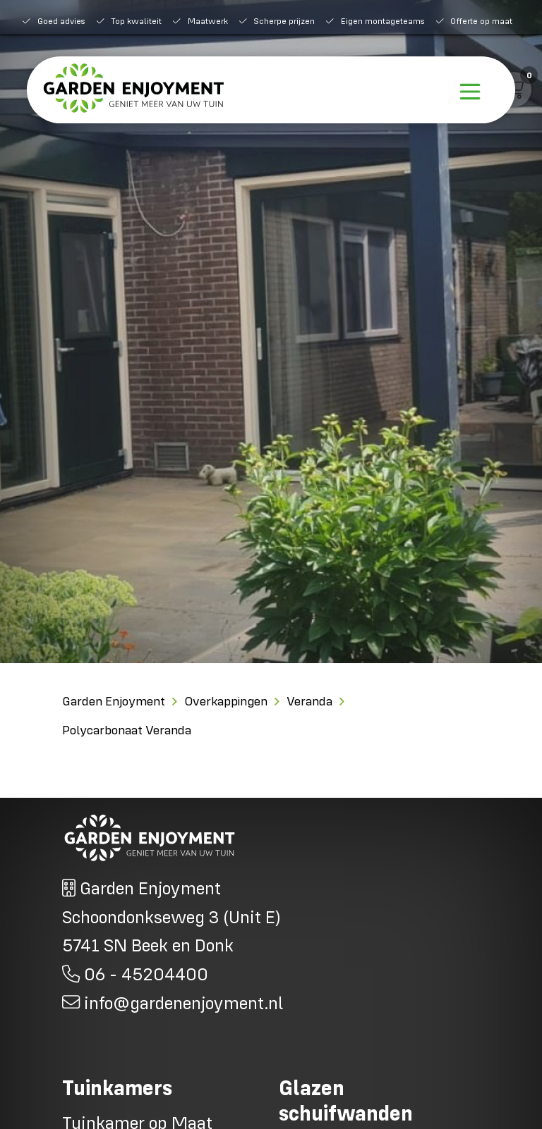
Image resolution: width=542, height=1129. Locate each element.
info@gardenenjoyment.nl (181, 1002)
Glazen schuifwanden (346, 1100)
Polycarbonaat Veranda (126, 730)
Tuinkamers (117, 1087)
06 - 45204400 (144, 974)
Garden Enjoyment (113, 701)
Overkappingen (225, 701)
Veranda (309, 701)
